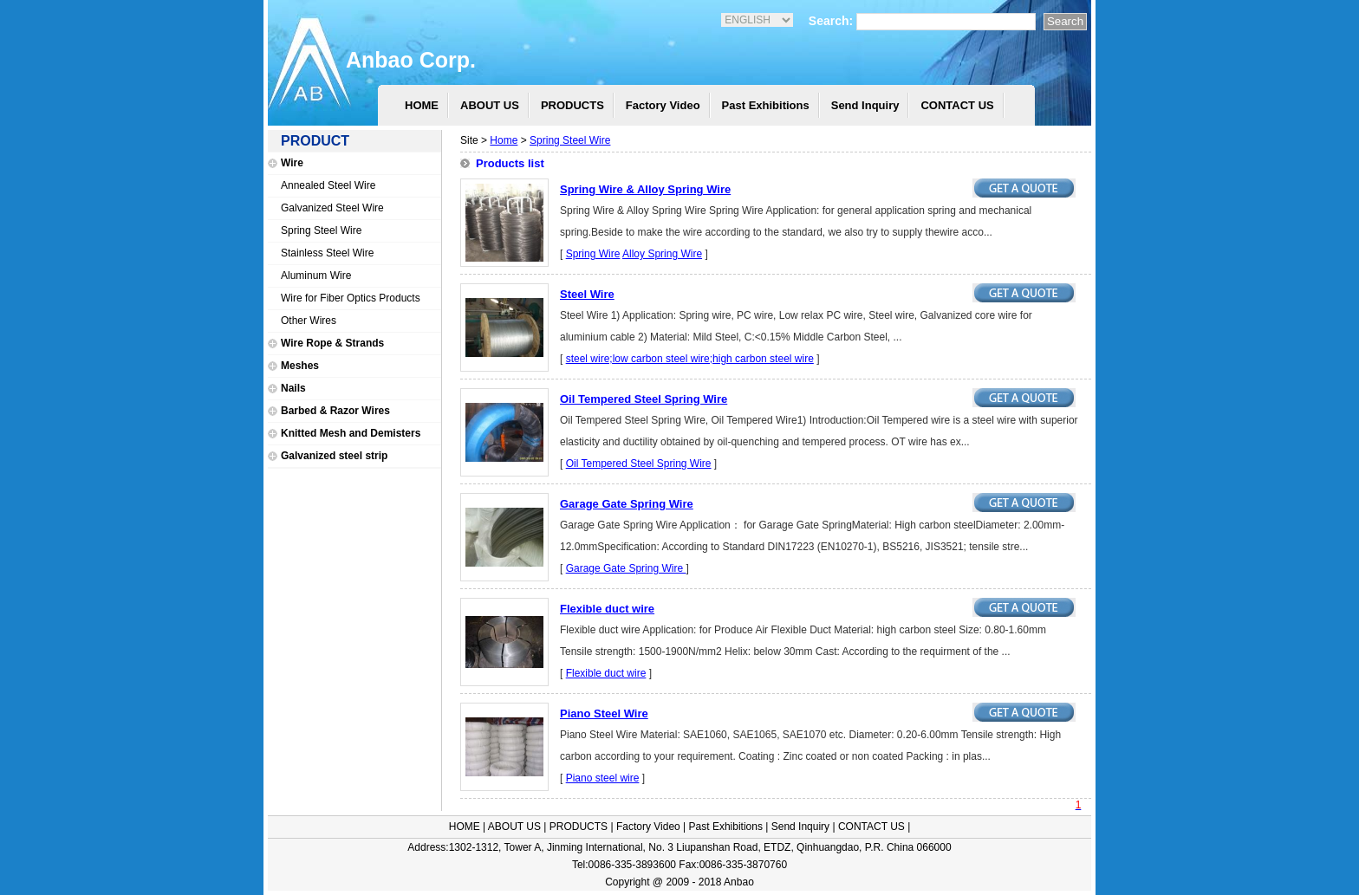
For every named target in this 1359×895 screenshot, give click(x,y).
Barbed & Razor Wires (335, 411)
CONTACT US (956, 105)
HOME (422, 105)
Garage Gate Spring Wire (626, 503)
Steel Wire (587, 294)
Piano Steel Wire (604, 713)
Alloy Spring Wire (662, 254)
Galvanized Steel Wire (332, 208)
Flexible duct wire (607, 608)
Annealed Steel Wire (328, 185)
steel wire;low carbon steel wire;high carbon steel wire (690, 359)
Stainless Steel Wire (327, 253)
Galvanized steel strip (334, 456)
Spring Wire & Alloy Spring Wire (645, 189)
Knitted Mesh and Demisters (350, 433)
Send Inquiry (865, 105)
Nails (293, 388)
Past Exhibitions (766, 105)
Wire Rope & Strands (332, 343)
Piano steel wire (603, 778)
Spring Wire (593, 254)
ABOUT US (489, 105)
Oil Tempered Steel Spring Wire (643, 398)
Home (503, 140)
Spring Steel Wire (321, 230)
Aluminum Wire (316, 275)
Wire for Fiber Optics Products (350, 298)
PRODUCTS (572, 105)
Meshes (300, 366)
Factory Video (663, 105)
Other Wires (308, 321)
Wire (292, 163)
